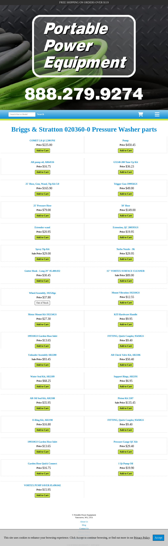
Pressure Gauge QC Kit (125, 442)
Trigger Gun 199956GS (125, 184)
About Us (84, 522)
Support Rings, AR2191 (126, 376)
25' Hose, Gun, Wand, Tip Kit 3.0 (42, 184)
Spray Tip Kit (42, 249)
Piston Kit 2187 (125, 398)
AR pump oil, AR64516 (42, 162)
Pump (126, 140)
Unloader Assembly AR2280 (42, 355)
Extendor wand (42, 227)
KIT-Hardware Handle (125, 314)
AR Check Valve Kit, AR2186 (125, 355)
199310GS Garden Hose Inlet (42, 336)
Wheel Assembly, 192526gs (42, 293)
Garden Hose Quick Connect (42, 463)
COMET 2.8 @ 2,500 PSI (42, 140)
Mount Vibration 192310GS (126, 292)
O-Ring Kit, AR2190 (42, 420)
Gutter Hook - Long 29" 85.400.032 (42, 271)
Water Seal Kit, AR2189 (42, 376)
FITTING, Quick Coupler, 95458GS (126, 336)
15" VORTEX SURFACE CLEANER (126, 271)
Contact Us (84, 528)
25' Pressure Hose (42, 205)
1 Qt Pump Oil (125, 463)
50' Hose (125, 205)
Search (40, 114)
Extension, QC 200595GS (125, 227)
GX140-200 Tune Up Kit (125, 162)
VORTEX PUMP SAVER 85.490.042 (42, 485)
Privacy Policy (142, 537)
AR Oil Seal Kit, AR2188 (42, 398)
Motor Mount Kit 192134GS (42, 314)
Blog (84, 525)
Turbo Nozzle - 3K (125, 249)
